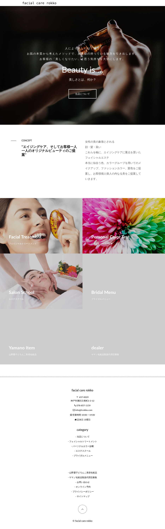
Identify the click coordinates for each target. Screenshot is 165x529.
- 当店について (82, 436)
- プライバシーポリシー (82, 491)
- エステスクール (82, 450)
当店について (82, 93)
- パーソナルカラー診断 (82, 446)
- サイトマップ (82, 496)
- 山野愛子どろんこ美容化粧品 (82, 472)
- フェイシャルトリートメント (82, 441)
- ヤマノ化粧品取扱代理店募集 (82, 477)
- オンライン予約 (82, 486)
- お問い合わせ (82, 482)
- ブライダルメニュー (82, 455)
